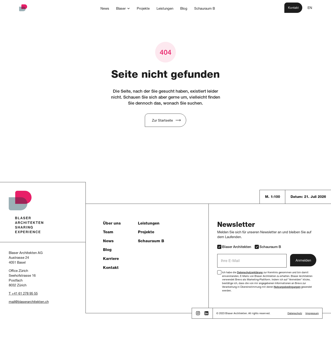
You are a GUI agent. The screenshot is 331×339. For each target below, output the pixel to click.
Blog (107, 250)
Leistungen (149, 224)
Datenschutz (295, 313)
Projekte (146, 232)
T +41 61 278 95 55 (23, 294)
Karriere (111, 259)
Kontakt (111, 268)
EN (310, 8)
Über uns (112, 224)
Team (108, 232)
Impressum (312, 313)
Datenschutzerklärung (250, 272)
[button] (123, 8)
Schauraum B (151, 241)
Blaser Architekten (234, 247)
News (108, 241)
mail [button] (12, 302)
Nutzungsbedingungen (287, 287)
